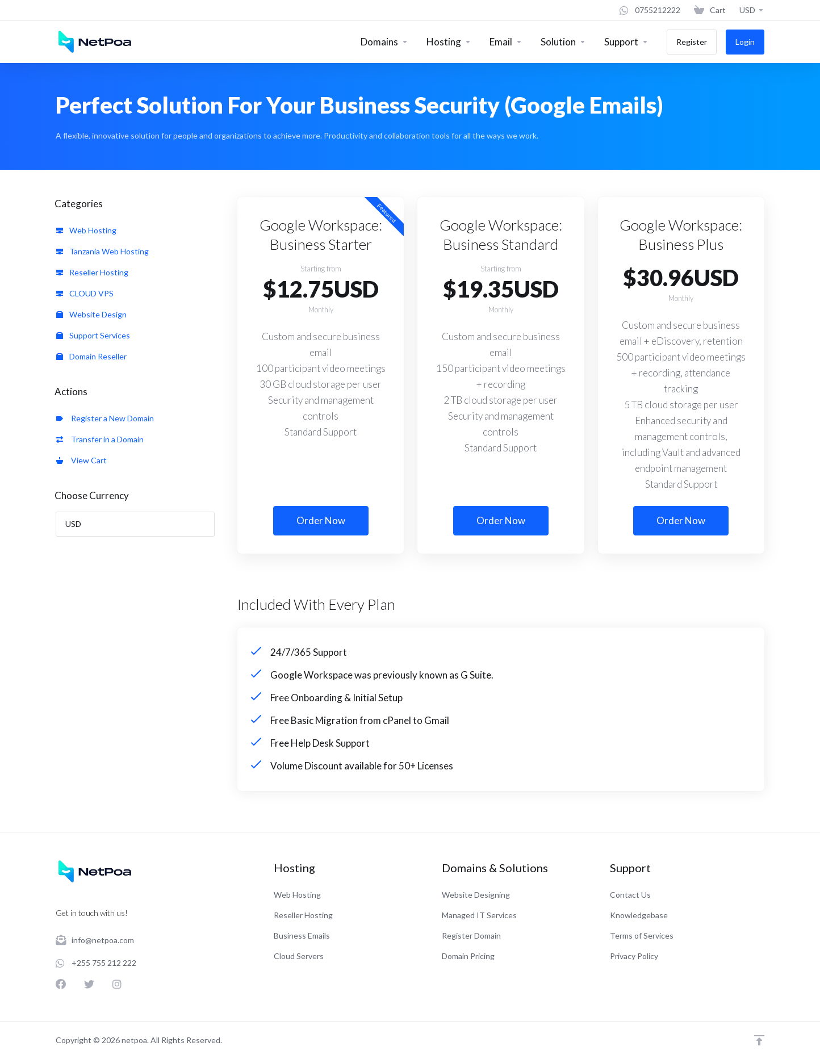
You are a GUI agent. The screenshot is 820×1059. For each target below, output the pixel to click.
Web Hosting (86, 230)
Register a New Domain (105, 418)
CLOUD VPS (85, 293)
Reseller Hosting (92, 272)
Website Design (91, 314)
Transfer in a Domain (100, 439)
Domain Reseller (91, 356)
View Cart (81, 460)
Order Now (320, 520)
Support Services (93, 335)
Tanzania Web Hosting (102, 251)
